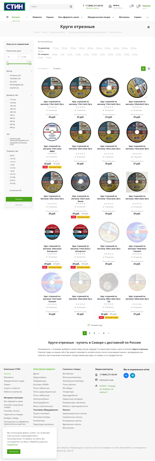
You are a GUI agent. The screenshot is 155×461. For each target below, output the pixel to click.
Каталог (7, 373)
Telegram (132, 375)
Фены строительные (43, 406)
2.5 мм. (118, 54)
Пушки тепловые (41, 413)
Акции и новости (12, 388)
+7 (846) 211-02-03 (94, 5)
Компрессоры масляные (74, 402)
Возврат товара (11, 418)
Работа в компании (13, 391)
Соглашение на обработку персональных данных (16, 422)
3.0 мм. (127, 54)
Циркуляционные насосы (75, 413)
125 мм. (65, 48)
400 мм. (41, 51)
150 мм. (73, 48)
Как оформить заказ (13, 401)
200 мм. (90, 48)
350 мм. (125, 48)
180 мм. (82, 48)
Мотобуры (68, 388)
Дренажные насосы (72, 424)
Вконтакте (126, 375)
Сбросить (19, 205)
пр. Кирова (104, 389)
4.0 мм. (49, 57)
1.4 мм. (78, 54)
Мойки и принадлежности (75, 406)
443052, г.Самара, (107, 386)
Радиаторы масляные (43, 424)
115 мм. (56, 48)
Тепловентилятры (41, 417)
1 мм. (62, 54)
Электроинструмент (44, 369)
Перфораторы (39, 381)
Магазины (9, 377)
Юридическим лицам (14, 381)
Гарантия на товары (13, 414)
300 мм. (116, 48)
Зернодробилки (70, 395)
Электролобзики (41, 399)
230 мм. (99, 48)
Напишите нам (106, 380)
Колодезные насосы (72, 420)
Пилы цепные (69, 384)
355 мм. (134, 48)
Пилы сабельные (41, 388)
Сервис (7, 384)
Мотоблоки (68, 373)
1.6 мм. (94, 54)
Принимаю (13, 451)
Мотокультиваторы (72, 377)
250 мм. (108, 48)
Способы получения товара (13, 406)
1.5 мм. (86, 54)
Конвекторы (39, 420)
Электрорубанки (41, 402)
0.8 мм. (55, 54)
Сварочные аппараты (73, 399)
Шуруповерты (40, 377)
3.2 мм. (135, 54)
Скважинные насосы (72, 417)
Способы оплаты (12, 410)
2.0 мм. (110, 54)
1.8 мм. (102, 54)
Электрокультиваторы (73, 381)
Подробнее (12, 444)
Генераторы (68, 391)
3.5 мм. (40, 57)
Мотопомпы (68, 428)
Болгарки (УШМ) (40, 384)
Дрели (36, 373)
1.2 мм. (70, 54)
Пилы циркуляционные (44, 391)
